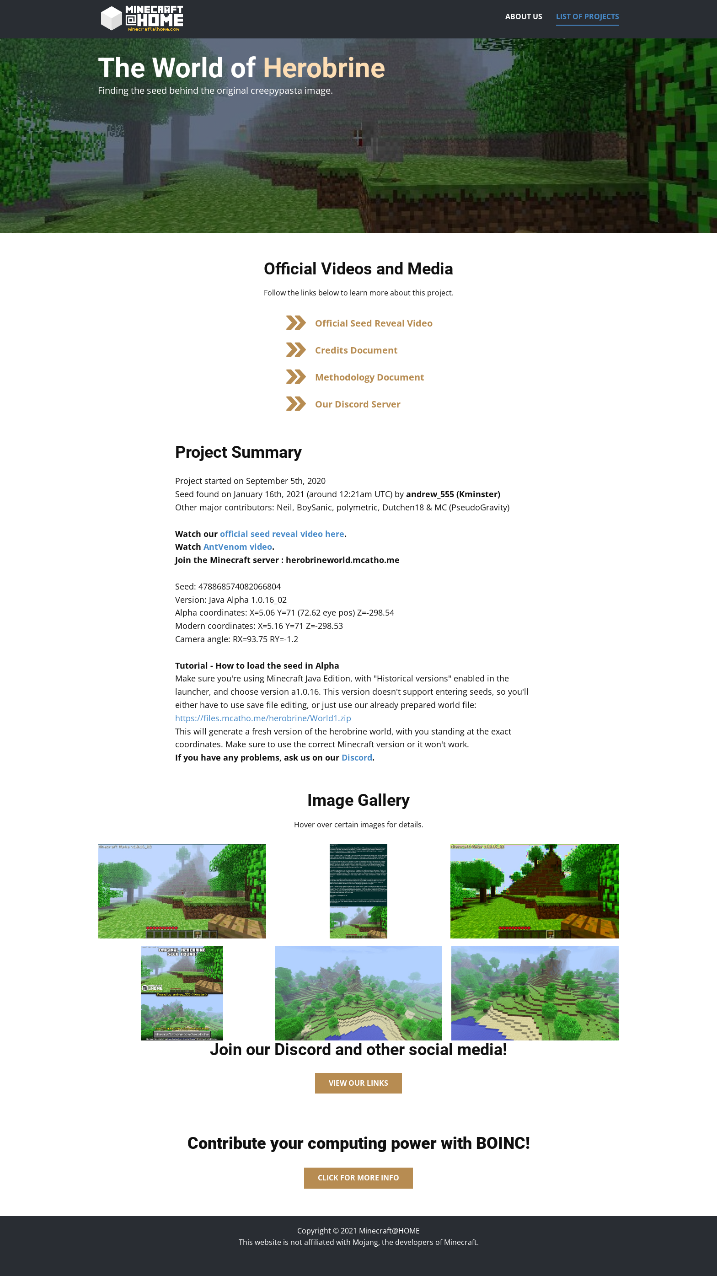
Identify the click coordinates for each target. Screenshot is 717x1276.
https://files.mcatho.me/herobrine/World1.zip (263, 718)
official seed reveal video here (282, 533)
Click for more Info (358, 1178)
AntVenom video (237, 546)
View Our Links (358, 1083)
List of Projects (587, 16)
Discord (357, 757)
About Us (523, 16)
